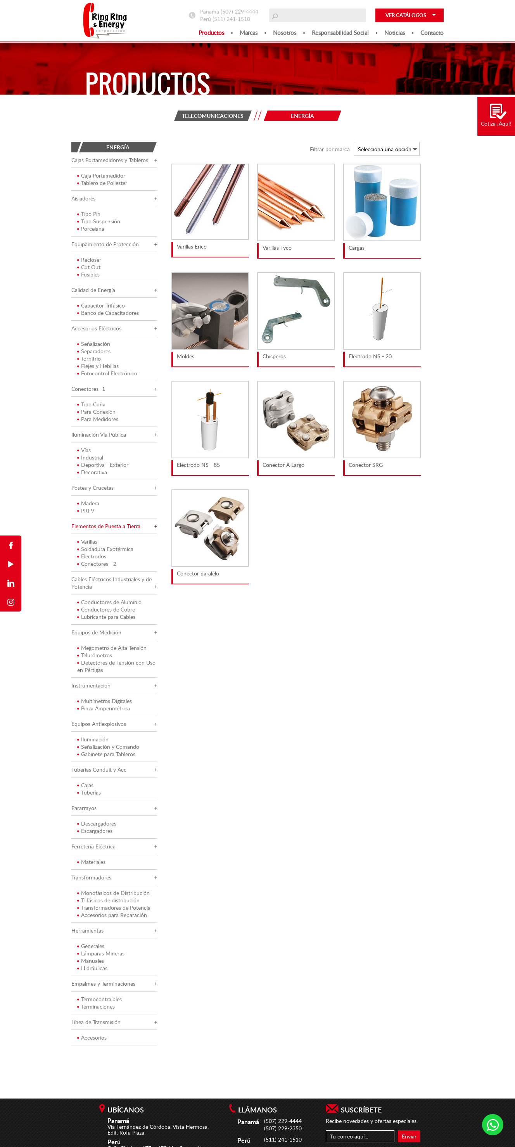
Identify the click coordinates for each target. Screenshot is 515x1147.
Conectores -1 (88, 389)
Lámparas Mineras (100, 954)
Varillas (87, 542)
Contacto (432, 32)
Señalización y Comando (108, 747)
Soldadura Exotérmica (105, 549)
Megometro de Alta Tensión (112, 648)
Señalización (93, 344)
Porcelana (90, 229)
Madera (88, 504)
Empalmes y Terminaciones (103, 984)
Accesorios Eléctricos (96, 329)
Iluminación (93, 740)
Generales (90, 946)
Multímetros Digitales (104, 701)
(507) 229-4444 (239, 11)
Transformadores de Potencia (113, 908)
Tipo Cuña (91, 405)
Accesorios (92, 1038)
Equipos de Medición (96, 633)
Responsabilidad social (340, 32)
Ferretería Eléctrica (93, 847)
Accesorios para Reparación (112, 915)
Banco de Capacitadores (108, 313)
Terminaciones (96, 1007)
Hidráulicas (92, 969)
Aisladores (83, 199)
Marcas (249, 32)
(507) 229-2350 (283, 1128)
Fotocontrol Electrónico (107, 374)
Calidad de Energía (93, 290)
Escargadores (94, 831)
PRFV (85, 511)
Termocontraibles (99, 1000)
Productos (211, 32)
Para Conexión (96, 412)
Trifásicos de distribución (108, 901)
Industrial (90, 458)
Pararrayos (84, 808)
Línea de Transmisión (96, 1022)
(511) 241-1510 (231, 18)
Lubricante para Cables (106, 617)
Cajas (85, 785)
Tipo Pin (88, 214)
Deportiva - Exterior (102, 465)
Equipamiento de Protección (105, 245)
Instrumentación (91, 686)
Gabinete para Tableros (106, 754)
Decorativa (92, 473)
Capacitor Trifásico (101, 306)
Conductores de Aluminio (109, 602)
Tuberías (89, 793)
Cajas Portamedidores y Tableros (109, 160)
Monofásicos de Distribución (113, 893)
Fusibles (88, 275)
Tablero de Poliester (102, 183)
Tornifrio (89, 359)
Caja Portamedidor (101, 176)
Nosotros (284, 32)
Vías (84, 450)
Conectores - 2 (96, 564)
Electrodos (91, 557)
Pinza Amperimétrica (103, 709)
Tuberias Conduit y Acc (98, 770)
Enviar (409, 1136)
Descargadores (96, 824)
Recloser (89, 260)
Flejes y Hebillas (98, 366)
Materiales (91, 862)
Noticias (394, 32)
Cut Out (88, 267)
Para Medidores (97, 419)
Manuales (90, 961)
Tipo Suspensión (98, 222)
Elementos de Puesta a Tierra (105, 526)
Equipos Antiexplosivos (98, 724)
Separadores (94, 352)
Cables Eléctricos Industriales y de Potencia (111, 583)
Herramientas (87, 931)
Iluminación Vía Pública (98, 435)
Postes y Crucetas (92, 488)
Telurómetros (94, 656)
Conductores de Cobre (106, 610)
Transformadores (91, 878)
